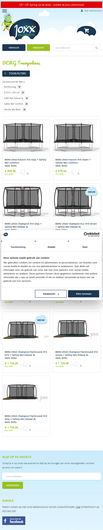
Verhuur (14, 47)
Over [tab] (85, 247)
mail (78, 507)
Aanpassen (51, 293)
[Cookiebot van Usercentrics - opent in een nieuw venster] (86, 234)
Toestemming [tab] (18, 247)
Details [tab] (51, 247)
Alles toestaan (84, 293)
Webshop (38, 47)
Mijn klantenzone (93, 10)
